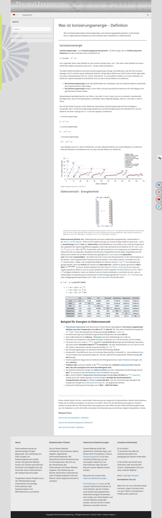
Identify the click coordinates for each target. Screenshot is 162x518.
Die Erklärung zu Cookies (94, 483)
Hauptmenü (27, 15)
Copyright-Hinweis (130, 475)
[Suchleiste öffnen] (148, 14)
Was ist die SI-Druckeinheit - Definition (73, 418)
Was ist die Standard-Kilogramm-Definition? (75, 422)
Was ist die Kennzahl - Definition (71, 427)
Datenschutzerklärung (92, 456)
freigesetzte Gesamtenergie (94, 375)
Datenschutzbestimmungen (95, 478)
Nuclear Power (96, 514)
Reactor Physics (109, 514)
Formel (122, 275)
